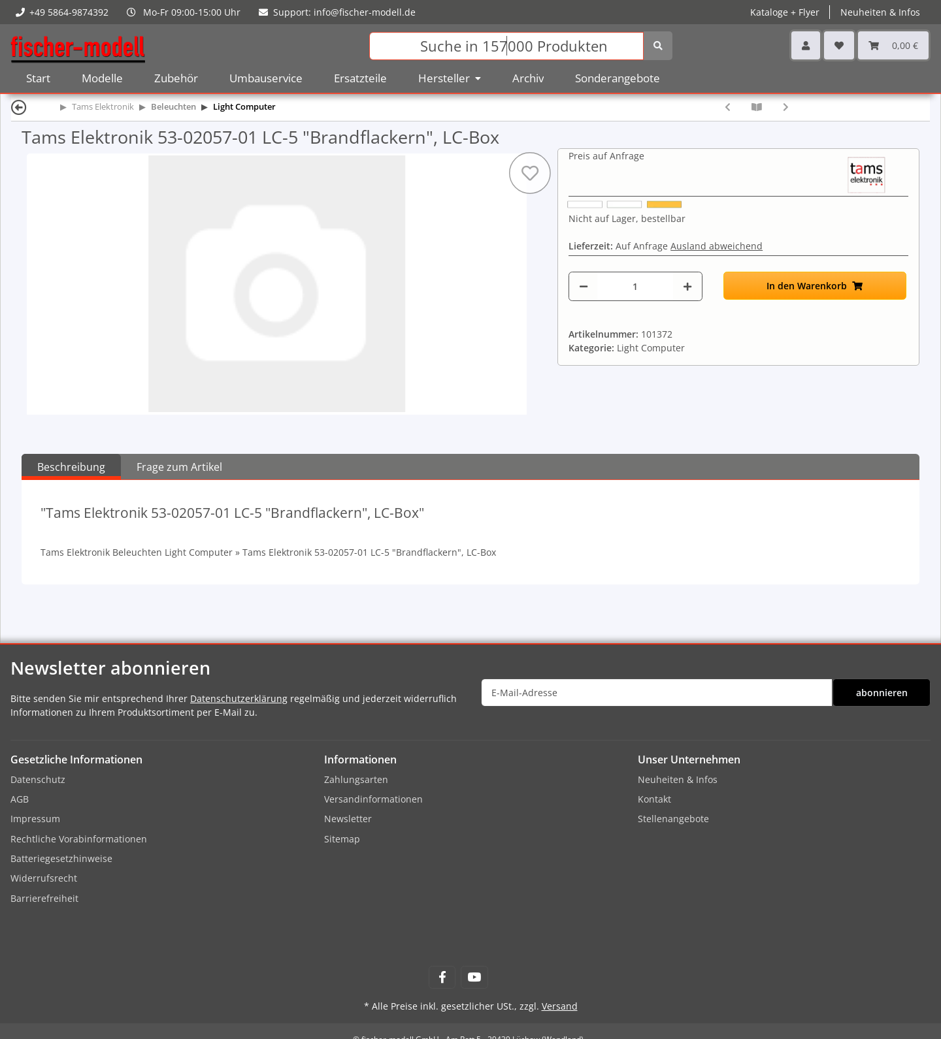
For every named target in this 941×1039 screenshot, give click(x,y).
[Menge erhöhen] (687, 286)
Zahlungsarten (356, 779)
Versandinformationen (373, 799)
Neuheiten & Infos (880, 12)
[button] (805, 45)
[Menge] (635, 286)
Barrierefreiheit (44, 898)
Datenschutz (37, 779)
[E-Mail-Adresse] (657, 693)
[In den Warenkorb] (814, 286)
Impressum (35, 818)
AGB (19, 799)
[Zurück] (19, 107)
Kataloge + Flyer (784, 12)
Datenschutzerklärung (239, 698)
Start (38, 78)
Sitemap (342, 839)
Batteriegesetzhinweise (61, 858)
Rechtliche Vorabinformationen (78, 839)
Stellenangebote (673, 818)
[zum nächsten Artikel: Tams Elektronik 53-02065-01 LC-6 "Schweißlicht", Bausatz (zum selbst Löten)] (785, 107)
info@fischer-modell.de (365, 12)
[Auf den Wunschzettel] (530, 173)
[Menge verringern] (583, 286)
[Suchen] (506, 46)
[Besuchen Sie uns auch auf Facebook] (442, 977)
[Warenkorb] (893, 45)
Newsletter (348, 818)
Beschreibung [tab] (71, 467)
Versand (560, 1006)
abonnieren (882, 692)
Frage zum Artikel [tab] (179, 467)
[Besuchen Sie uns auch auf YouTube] (474, 977)
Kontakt (654, 799)
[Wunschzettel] (839, 45)
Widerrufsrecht (43, 878)
